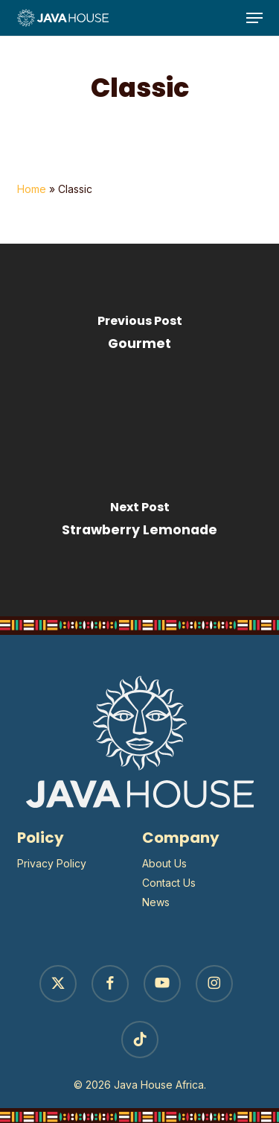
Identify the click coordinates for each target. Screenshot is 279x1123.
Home (31, 189)
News (156, 902)
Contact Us (169, 882)
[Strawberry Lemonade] (139, 523)
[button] (254, 17)
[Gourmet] (139, 337)
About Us (164, 863)
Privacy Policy (51, 863)
